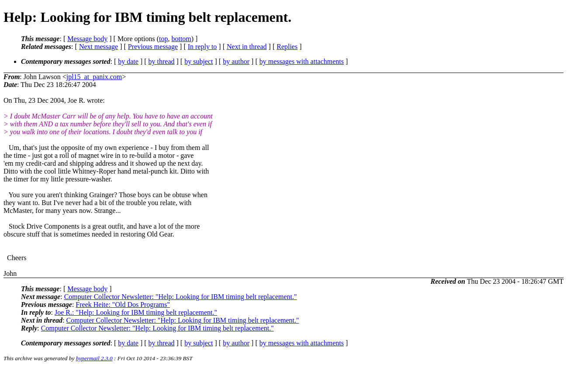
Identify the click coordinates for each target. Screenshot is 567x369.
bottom (181, 38)
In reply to (202, 46)
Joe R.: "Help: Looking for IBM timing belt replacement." (136, 312)
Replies (287, 46)
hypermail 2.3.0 (94, 358)
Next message (98, 46)
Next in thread (247, 46)
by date (128, 61)
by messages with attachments (301, 61)
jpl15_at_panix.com (94, 76)
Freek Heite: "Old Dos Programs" (123, 304)
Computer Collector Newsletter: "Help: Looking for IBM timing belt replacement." (180, 296)
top (163, 38)
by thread (162, 61)
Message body (87, 38)
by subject (198, 61)
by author (236, 61)
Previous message (153, 46)
